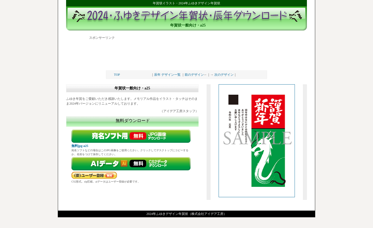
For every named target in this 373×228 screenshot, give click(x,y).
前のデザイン (194, 75)
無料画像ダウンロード (132, 136)
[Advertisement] (186, 53)
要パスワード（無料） (94, 175)
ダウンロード (132, 163)
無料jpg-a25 (79, 146)
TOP (117, 75)
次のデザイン (224, 75)
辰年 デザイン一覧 (167, 75)
